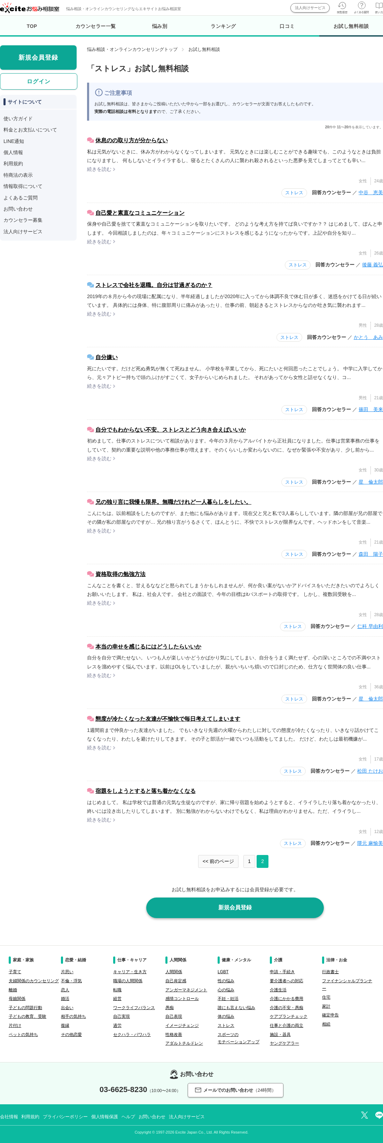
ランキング (223, 26)
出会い (67, 1007)
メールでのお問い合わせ (235, 1090)
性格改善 (173, 1034)
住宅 (326, 997)
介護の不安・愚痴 (286, 1007)
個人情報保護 (104, 1116)
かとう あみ (368, 337)
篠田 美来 (371, 409)
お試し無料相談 (351, 30)
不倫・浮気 (71, 980)
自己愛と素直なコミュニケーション (140, 213)
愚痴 (169, 1007)
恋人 (65, 989)
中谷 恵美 (371, 192)
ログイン (38, 81)
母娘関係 (17, 998)
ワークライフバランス (134, 1007)
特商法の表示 (18, 175)
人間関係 (173, 971)
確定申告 (330, 1015)
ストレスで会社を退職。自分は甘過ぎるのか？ (153, 285)
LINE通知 (13, 141)
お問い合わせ (18, 209)
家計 (326, 1006)
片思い (67, 971)
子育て (15, 971)
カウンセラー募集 (22, 220)
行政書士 (330, 971)
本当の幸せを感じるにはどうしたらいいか (148, 647)
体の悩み (226, 1016)
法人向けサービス (310, 8)
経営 (117, 998)
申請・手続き (282, 971)
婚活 (65, 998)
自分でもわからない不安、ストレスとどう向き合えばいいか (170, 430)
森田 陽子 (371, 554)
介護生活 (278, 989)
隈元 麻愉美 (370, 843)
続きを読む (99, 169)
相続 (326, 1024)
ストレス (294, 192)
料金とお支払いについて (30, 130)
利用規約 (13, 163)
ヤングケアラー (284, 1043)
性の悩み (226, 980)
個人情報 (13, 152)
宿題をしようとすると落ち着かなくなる (145, 791)
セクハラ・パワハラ (132, 1034)
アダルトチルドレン (184, 1043)
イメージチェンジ (182, 1025)
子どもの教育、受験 (27, 1016)
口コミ (287, 26)
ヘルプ (128, 1116)
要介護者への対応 (286, 980)
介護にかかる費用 (286, 998)
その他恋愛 (71, 1034)
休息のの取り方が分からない (131, 140)
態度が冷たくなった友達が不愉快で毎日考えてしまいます (167, 719)
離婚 (13, 989)
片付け (15, 1025)
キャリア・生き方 (130, 971)
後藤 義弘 (372, 264)
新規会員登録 (235, 907)
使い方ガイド (18, 118)
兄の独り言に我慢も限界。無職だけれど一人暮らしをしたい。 (173, 502)
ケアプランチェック (288, 1016)
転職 (117, 989)
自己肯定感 (175, 980)
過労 (117, 1025)
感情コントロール (182, 998)
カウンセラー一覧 (96, 26)
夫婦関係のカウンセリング (34, 980)
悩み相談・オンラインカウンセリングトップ (132, 49)
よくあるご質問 (20, 197)
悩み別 (159, 26)
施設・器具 (280, 1034)
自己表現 (173, 1016)
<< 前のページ (218, 861)
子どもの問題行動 (25, 1007)
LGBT (223, 971)
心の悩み (226, 989)
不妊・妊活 (228, 998)
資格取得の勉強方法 (120, 574)
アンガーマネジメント (186, 989)
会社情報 (9, 1116)
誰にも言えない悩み (236, 1007)
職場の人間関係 (127, 980)
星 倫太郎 (371, 482)
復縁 (65, 1025)
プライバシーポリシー (65, 1116)
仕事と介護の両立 (286, 1025)
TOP (32, 26)
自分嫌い (106, 357)
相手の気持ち (73, 1016)
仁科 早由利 (370, 626)
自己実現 (121, 1016)
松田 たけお (370, 771)
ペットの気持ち (23, 1034)
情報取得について (22, 186)
